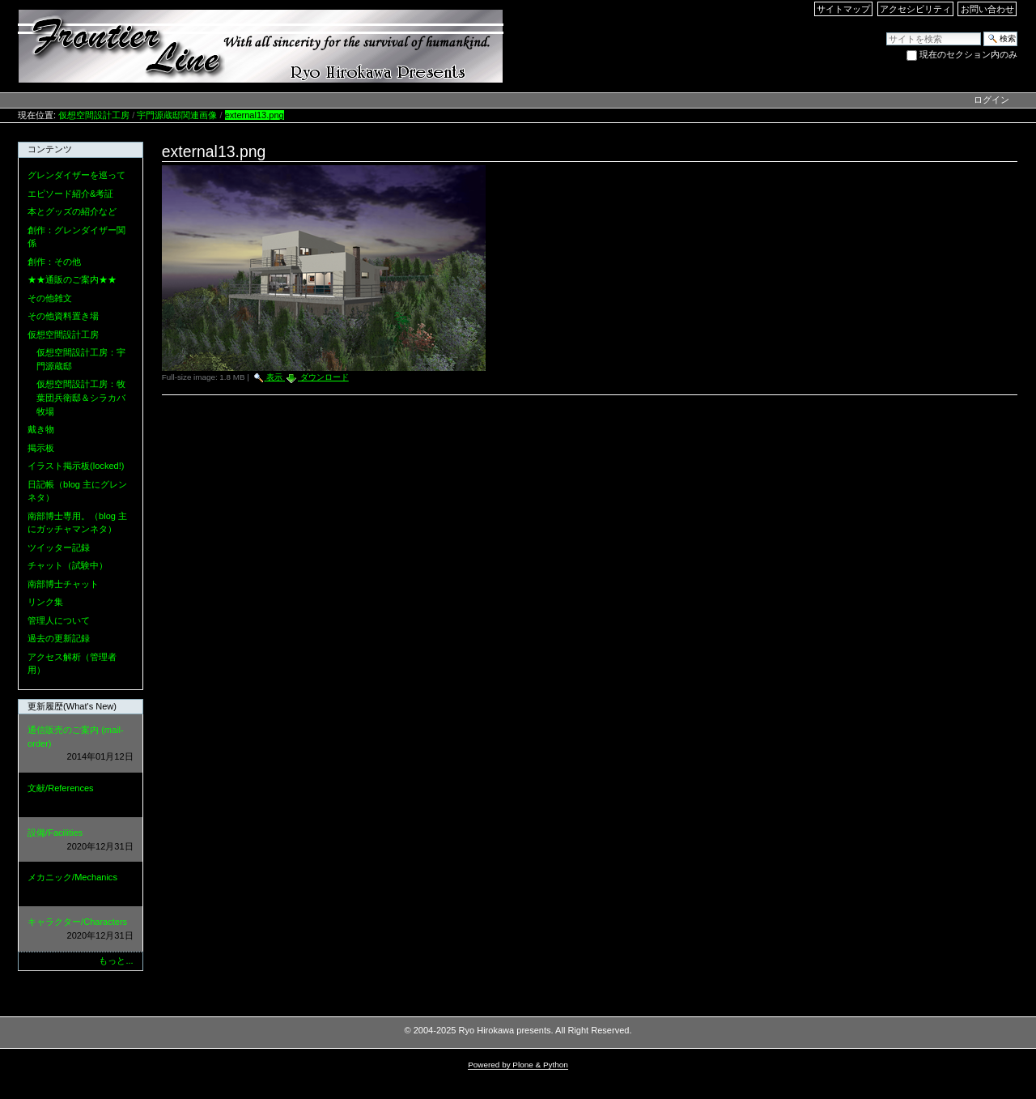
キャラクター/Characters (80, 929)
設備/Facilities (80, 840)
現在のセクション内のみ (968, 54)
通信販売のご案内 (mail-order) (80, 744)
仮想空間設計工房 (94, 115)
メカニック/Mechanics (80, 884)
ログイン (991, 99)
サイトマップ (843, 9)
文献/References (80, 795)
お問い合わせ (987, 9)
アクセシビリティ (915, 9)
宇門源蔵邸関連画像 (177, 115)
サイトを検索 (885, 31)
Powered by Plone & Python (518, 1064)
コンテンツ (50, 149)
